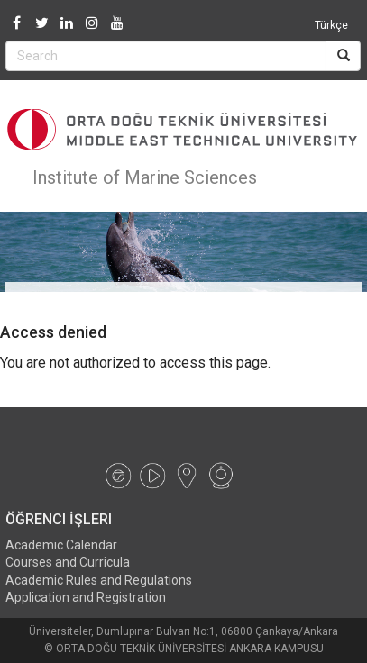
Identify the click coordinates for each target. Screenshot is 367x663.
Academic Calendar (61, 545)
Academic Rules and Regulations (98, 580)
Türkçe (331, 25)
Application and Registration (85, 597)
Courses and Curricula (67, 562)
